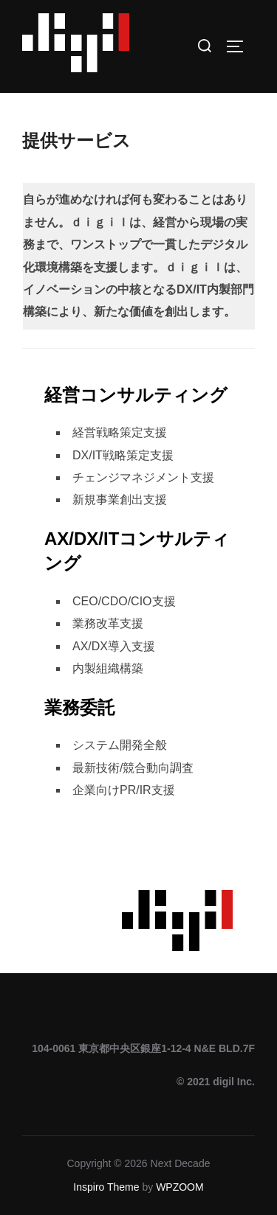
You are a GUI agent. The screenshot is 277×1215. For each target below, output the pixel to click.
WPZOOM (180, 1187)
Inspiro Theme (106, 1187)
